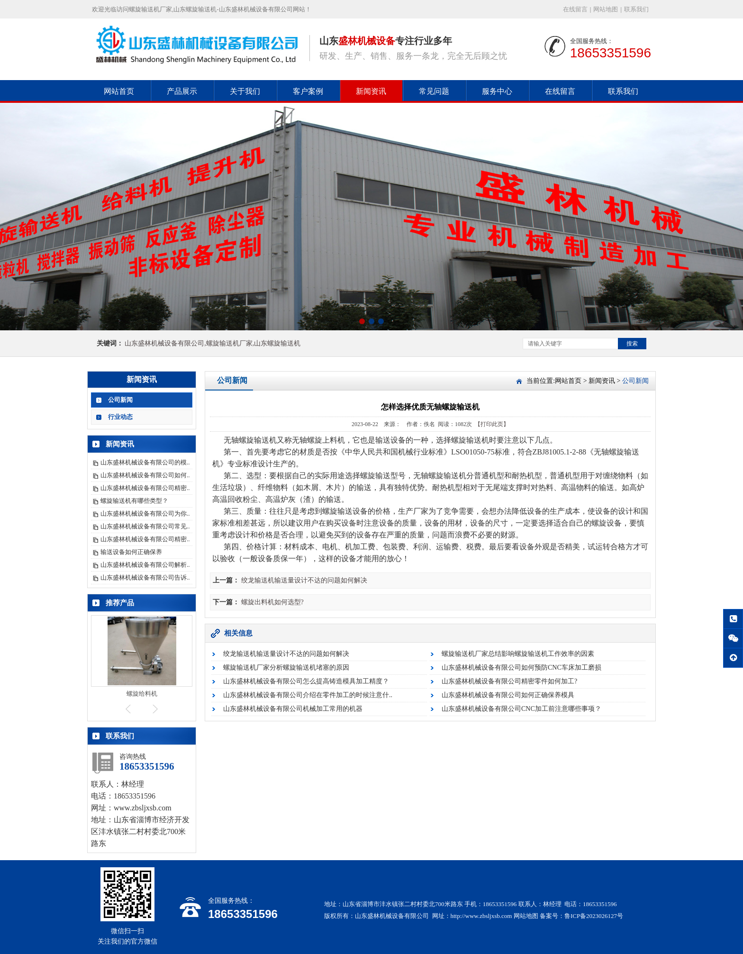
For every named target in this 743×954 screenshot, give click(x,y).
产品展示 (182, 91)
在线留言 (575, 9)
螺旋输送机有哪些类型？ (134, 500)
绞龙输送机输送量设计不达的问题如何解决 (304, 580)
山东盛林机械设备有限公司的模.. (145, 462)
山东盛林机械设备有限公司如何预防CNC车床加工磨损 (521, 667)
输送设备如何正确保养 (131, 551)
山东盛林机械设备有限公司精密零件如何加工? (509, 681)
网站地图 (605, 9)
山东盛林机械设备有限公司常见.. (145, 526)
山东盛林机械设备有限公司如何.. (145, 475)
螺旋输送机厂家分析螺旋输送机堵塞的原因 (286, 667)
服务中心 (497, 91)
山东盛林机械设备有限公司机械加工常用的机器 (292, 708)
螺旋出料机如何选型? (272, 602)
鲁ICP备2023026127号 (593, 915)
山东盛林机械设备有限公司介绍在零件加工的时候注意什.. (307, 695)
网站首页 (119, 91)
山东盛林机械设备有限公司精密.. (145, 487)
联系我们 (636, 9)
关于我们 (245, 91)
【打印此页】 (492, 424)
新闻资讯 (371, 91)
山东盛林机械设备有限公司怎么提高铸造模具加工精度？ (306, 681)
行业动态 (120, 416)
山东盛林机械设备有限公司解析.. (145, 564)
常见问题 (434, 91)
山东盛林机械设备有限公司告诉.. (145, 577)
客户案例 (308, 91)
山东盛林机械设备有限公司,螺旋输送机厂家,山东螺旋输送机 (212, 343)
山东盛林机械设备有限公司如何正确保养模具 (508, 695)
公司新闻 (120, 399)
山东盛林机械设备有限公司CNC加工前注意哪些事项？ (521, 708)
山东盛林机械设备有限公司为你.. (145, 513)
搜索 (632, 343)
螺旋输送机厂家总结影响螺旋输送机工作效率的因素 (518, 653)
